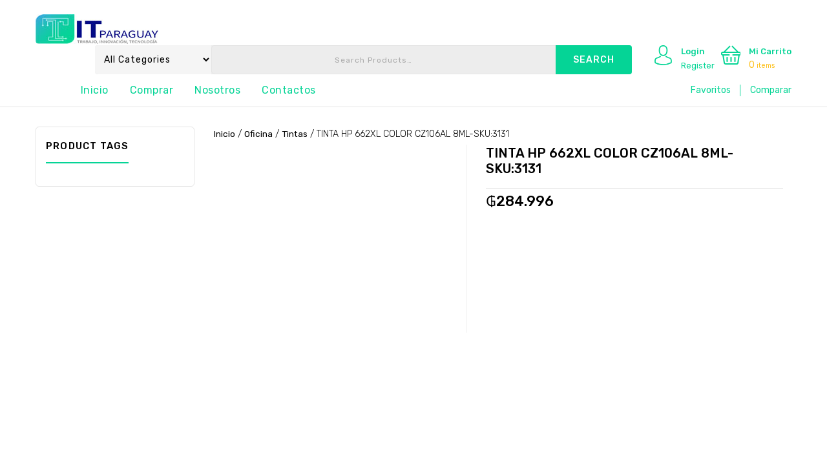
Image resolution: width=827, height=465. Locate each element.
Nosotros (217, 90)
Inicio (95, 90)
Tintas (295, 134)
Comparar (770, 90)
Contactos (289, 90)
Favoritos (711, 90)
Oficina (258, 134)
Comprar (152, 90)
